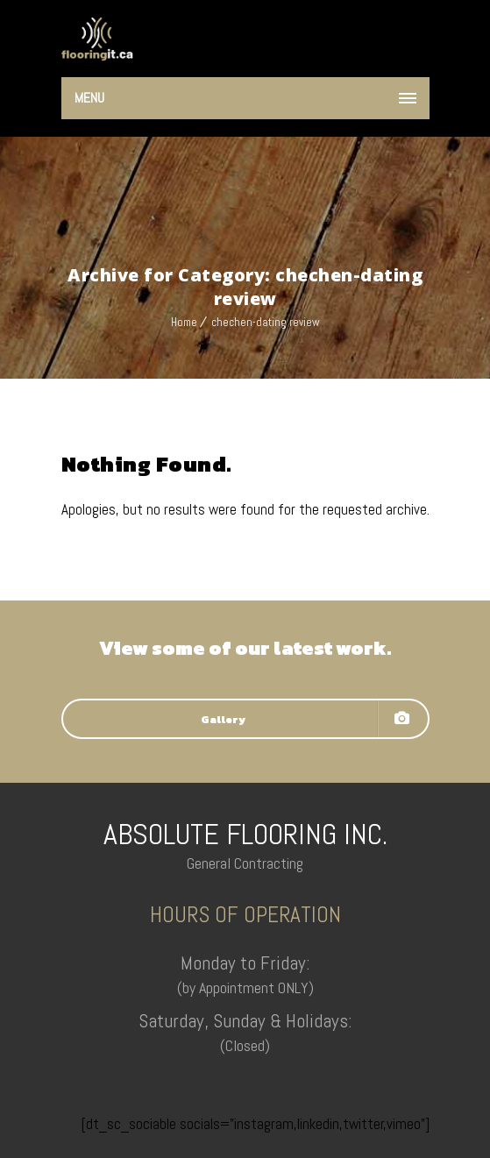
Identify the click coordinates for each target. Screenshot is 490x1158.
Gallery (305, 718)
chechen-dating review (265, 322)
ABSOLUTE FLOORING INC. (245, 834)
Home (184, 322)
